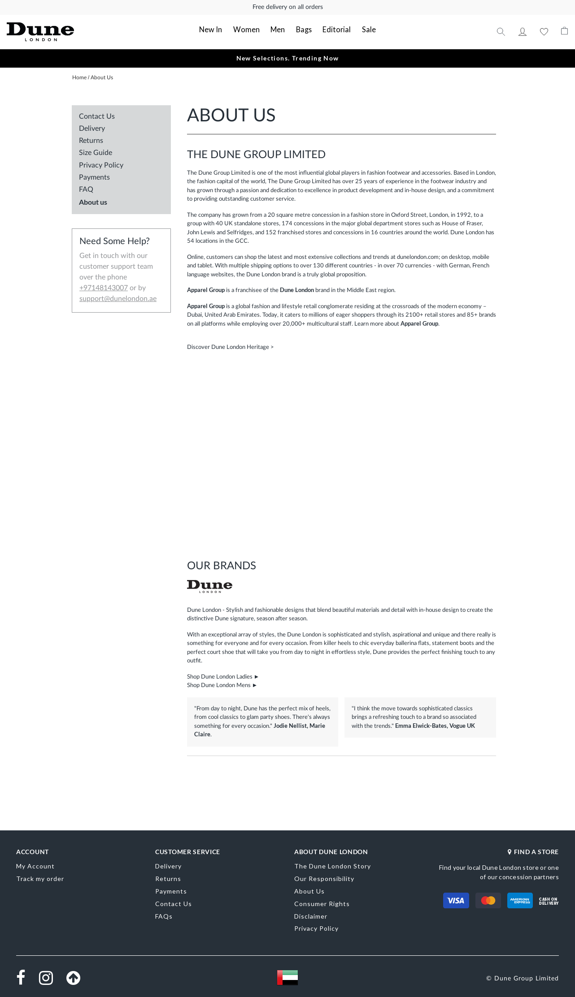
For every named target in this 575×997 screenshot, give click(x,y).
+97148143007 (103, 287)
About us (93, 201)
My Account (522, 31)
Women (248, 29)
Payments (94, 176)
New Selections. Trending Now (287, 57)
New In (215, 29)
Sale (364, 29)
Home (80, 77)
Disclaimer (310, 915)
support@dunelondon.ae (118, 298)
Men (278, 29)
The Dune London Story (332, 865)
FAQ (86, 189)
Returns (91, 140)
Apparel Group (419, 323)
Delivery (92, 128)
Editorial (335, 29)
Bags (303, 29)
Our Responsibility (324, 878)
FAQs (164, 915)
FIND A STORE (533, 851)
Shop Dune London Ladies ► (223, 676)
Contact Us (97, 116)
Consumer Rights (322, 903)
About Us (309, 890)
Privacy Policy (101, 164)
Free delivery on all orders (288, 7)
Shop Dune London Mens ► (222, 685)
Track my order (40, 878)
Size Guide (95, 152)
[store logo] (63, 31)
